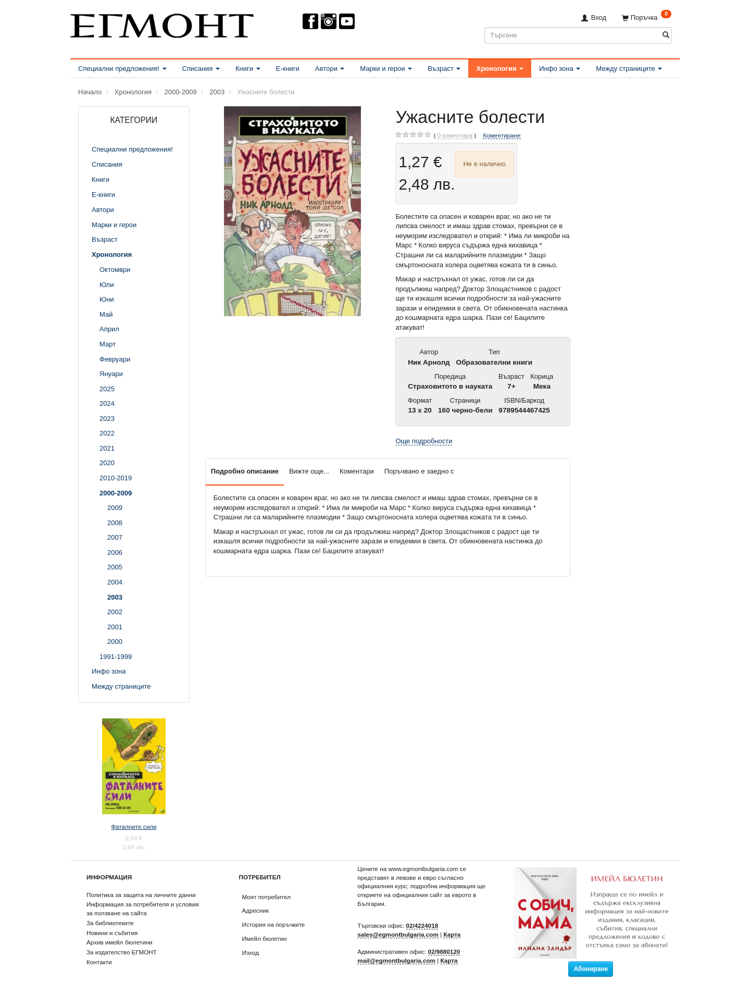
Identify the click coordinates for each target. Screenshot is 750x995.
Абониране (590, 969)
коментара (455, 135)
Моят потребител (266, 896)
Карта (451, 934)
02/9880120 (444, 951)
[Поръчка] (646, 17)
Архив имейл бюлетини (119, 942)
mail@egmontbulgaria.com (396, 960)
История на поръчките (273, 924)
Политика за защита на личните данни (140, 894)
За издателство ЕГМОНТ (121, 952)
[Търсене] (665, 35)
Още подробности (423, 441)
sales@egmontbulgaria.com (398, 934)
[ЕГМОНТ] (162, 23)
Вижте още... (309, 471)
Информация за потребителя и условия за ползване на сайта (142, 908)
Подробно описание (245, 471)
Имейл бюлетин (264, 938)
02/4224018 (422, 925)
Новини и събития (112, 932)
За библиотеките (110, 922)
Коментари (357, 471)
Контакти (99, 962)
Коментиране (501, 135)
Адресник (255, 910)
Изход (250, 952)
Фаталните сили (133, 826)
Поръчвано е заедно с (419, 471)
